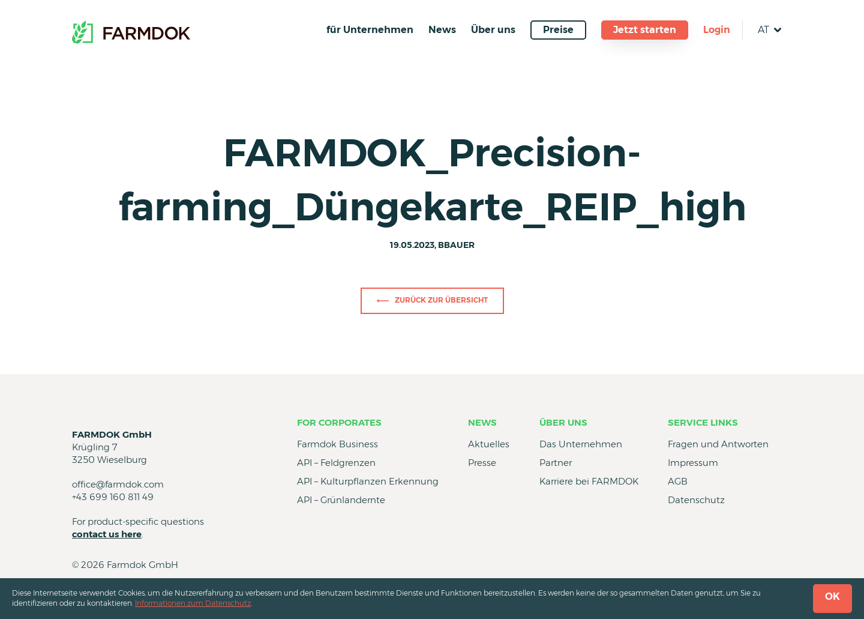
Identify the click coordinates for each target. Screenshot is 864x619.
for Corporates (339, 422)
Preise (558, 29)
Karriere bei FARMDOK (588, 481)
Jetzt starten (644, 29)
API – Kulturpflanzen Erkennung (368, 481)
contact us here (107, 534)
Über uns (493, 29)
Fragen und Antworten (718, 444)
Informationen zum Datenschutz (193, 603)
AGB (678, 481)
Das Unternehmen (580, 444)
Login (716, 29)
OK (832, 596)
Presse (482, 462)
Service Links (703, 422)
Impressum (693, 462)
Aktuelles (488, 444)
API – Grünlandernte (341, 500)
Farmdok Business (337, 444)
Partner (555, 462)
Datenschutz (696, 500)
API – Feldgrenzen (336, 462)
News (442, 29)
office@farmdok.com (118, 484)
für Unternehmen (369, 29)
